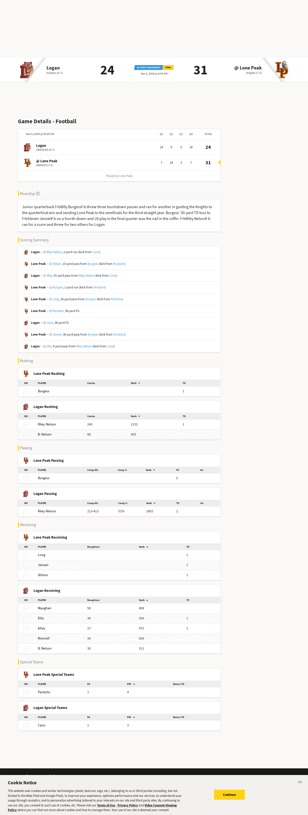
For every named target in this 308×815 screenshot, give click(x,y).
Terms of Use (106, 809)
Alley (49, 275)
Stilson (56, 264)
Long (55, 299)
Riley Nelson (54, 252)
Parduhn (118, 264)
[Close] (300, 786)
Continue (229, 798)
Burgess (93, 264)
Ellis (48, 346)
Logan (53, 68)
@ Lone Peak (248, 68)
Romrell (44, 638)
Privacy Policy (127, 809)
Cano (95, 252)
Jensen (56, 334)
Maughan (44, 608)
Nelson (47, 424)
